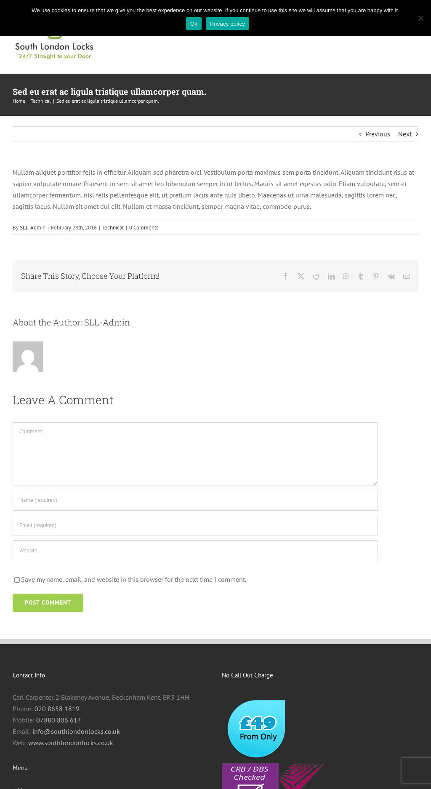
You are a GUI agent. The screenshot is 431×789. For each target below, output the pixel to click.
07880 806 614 (58, 720)
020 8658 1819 (57, 708)
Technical (113, 227)
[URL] (195, 550)
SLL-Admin (32, 227)
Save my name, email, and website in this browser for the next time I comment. (133, 579)
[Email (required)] (195, 525)
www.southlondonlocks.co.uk (70, 742)
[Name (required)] (195, 500)
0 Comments (143, 227)
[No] (420, 18)
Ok (193, 24)
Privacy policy (227, 24)
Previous (378, 134)
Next (405, 134)
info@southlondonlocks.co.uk (76, 731)
